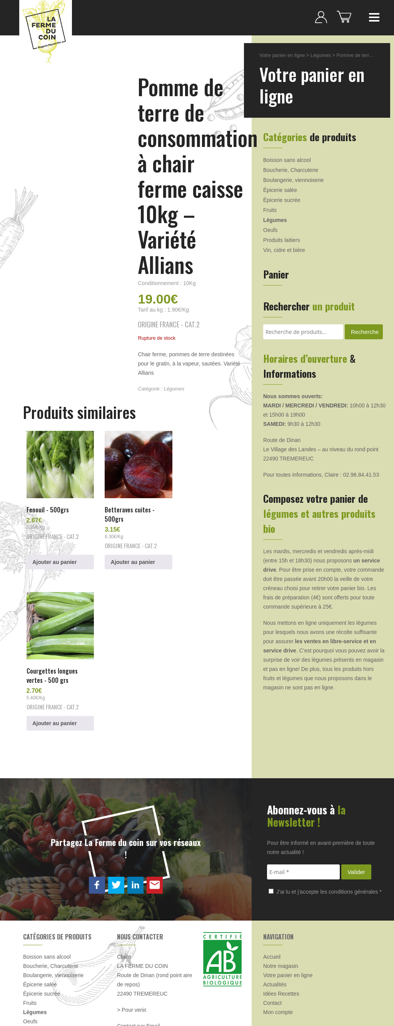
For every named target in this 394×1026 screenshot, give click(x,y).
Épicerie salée (280, 190)
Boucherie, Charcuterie (290, 170)
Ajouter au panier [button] (55, 557)
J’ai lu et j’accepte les (325, 825)
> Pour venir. (132, 943)
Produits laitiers (281, 240)
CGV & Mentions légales (150, 1002)
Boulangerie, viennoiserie (293, 180)
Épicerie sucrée (282, 200)
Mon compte (278, 945)
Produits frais (39, 964)
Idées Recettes (281, 927)
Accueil (271, 890)
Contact (272, 936)
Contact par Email (138, 959)
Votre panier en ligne (282, 55)
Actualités (275, 917)
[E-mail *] (303, 804)
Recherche (365, 332)
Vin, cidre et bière (284, 250)
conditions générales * (355, 825)
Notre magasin (280, 899)
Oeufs (270, 230)
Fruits (270, 210)
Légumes (174, 389)
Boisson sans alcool (287, 160)
